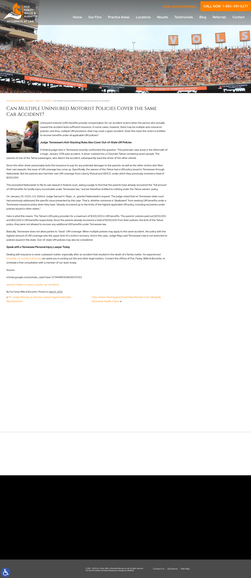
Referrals (219, 17)
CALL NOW (226, 6)
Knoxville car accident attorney (23, 258)
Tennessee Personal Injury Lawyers (20, 101)
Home (77, 17)
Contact (239, 17)
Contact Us (158, 568)
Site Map (185, 568)
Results (162, 17)
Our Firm (95, 17)
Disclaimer (172, 568)
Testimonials (183, 17)
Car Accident (46, 101)
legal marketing (109, 570)
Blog (202, 17)
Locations (143, 17)
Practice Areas (119, 17)
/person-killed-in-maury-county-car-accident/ (32, 284)
